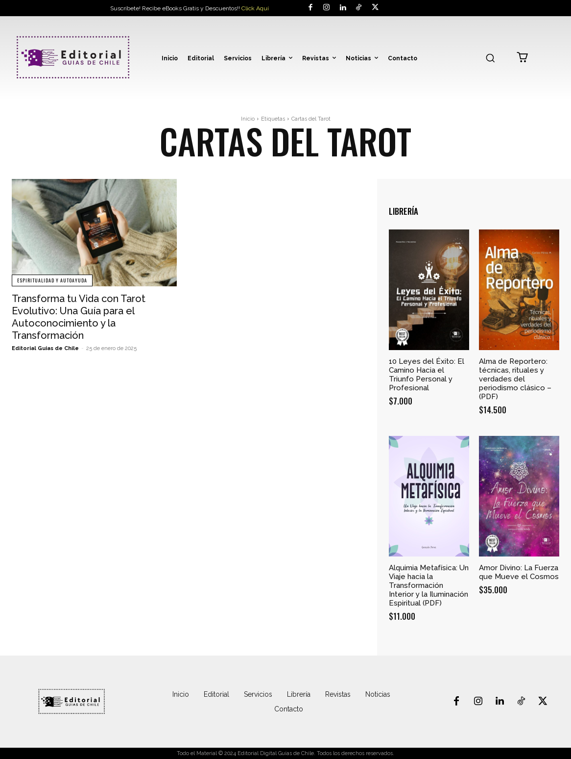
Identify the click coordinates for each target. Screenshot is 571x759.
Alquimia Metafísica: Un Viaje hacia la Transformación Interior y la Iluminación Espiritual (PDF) (429, 585)
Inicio (248, 119)
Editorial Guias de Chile (45, 346)
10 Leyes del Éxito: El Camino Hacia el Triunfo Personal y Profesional (426, 374)
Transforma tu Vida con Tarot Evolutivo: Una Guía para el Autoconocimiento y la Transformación (78, 316)
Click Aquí (255, 8)
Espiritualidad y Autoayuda (52, 280)
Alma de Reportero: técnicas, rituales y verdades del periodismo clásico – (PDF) (515, 379)
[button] (490, 58)
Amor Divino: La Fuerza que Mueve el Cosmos (519, 572)
